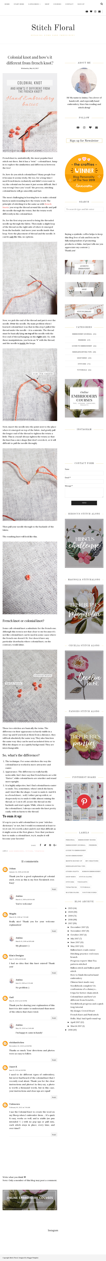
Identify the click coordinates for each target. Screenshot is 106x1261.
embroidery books (87, 840)
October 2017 (77, 934)
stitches (29, 851)
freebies (82, 340)
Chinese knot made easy (82, 982)
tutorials (82, 370)
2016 (70, 1029)
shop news (82, 358)
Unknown (14, 1104)
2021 (70, 908)
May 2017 (75, 946)
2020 (70, 912)
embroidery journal (82, 334)
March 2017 (76, 1026)
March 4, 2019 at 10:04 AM (25, 899)
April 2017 (75, 1022)
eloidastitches (16, 1042)
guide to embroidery (82, 346)
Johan (12, 868)
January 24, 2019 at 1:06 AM (19, 872)
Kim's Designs (16, 955)
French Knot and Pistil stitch (84, 1014)
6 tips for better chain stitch (84, 993)
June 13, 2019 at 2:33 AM (24, 983)
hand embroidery (16, 851)
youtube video (89, 892)
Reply (54, 889)
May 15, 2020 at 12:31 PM (18, 1001)
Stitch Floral (53, 27)
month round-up (74, 861)
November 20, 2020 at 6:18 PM (20, 1046)
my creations (91, 861)
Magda (12, 913)
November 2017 (78, 931)
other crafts (72, 871)
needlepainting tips (82, 352)
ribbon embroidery (91, 871)
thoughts (82, 882)
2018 (70, 919)
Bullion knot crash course (82, 950)
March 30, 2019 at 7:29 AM (18, 917)
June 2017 (75, 942)
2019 (70, 915)
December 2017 (78, 927)
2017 (70, 923)
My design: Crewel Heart (82, 1010)
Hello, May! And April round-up (85, 1018)
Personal (70, 840)
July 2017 (75, 938)
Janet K (13, 1066)
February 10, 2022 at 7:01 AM (19, 1107)
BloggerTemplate (32, 1258)
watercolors (72, 892)
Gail (11, 997)
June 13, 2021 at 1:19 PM (17, 1070)
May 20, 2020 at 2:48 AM (25, 1028)
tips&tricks (39, 851)
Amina (19, 896)
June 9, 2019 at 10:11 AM (17, 959)
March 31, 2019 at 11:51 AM (25, 941)
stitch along (85, 876)
